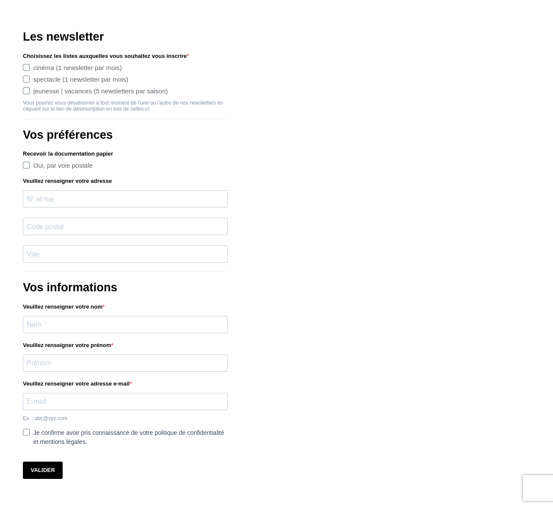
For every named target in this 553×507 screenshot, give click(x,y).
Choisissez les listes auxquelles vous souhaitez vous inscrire (105, 56)
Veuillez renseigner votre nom (62, 306)
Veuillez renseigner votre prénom (67, 345)
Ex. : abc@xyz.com (45, 418)
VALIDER (43, 470)
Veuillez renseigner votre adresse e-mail (76, 383)
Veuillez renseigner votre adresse (67, 181)
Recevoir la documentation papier (68, 153)
